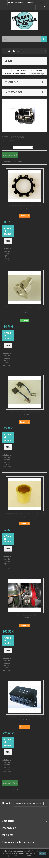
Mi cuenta (7, 834)
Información (13, 92)
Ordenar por (7, 147)
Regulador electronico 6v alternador (24, 716)
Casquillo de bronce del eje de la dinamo (24, 513)
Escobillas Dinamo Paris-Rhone (24, 412)
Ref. (21, 208)
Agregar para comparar (7, 258)
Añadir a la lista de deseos (6, 251)
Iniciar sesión (41, 7)
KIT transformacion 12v (24, 615)
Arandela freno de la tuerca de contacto (24, 205)
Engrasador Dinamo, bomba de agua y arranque (24, 308)
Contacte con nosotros (16, 2)
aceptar (43, 853)
